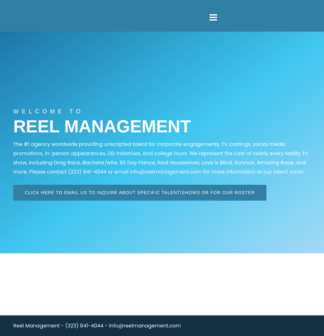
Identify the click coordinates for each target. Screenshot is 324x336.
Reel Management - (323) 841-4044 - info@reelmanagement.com (97, 325)
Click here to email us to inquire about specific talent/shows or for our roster (140, 192)
